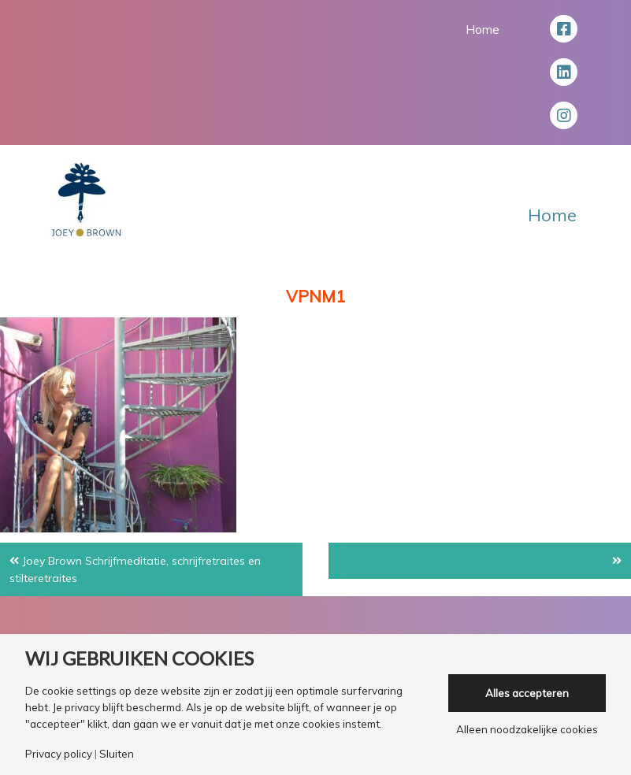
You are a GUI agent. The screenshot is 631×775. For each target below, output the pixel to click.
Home (482, 29)
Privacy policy (58, 754)
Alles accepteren (527, 693)
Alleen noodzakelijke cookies (527, 730)
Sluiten (116, 754)
